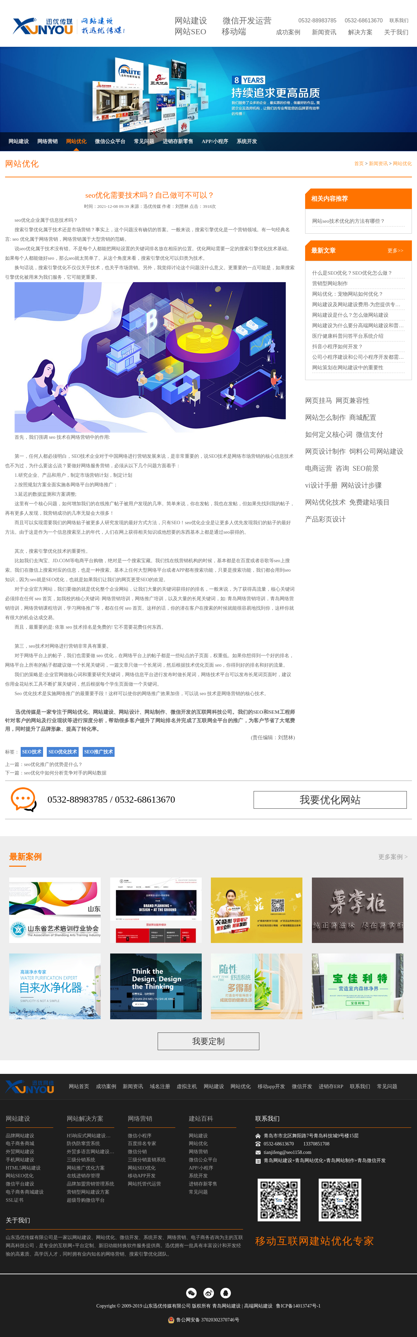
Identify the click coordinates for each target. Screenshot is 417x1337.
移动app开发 (271, 1086)
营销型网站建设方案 (88, 1192)
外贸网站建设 (20, 1151)
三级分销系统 (81, 1159)
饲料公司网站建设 (376, 451)
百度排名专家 (142, 1143)
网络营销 (47, 141)
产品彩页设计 (325, 519)
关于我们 (396, 32)
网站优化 (76, 141)
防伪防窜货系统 (83, 1143)
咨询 (342, 468)
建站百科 (201, 1118)
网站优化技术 (325, 502)
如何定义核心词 (329, 434)
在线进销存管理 (83, 1175)
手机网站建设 (20, 1159)
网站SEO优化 (20, 1175)
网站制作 (154, 712)
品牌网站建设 (20, 1135)
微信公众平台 (110, 141)
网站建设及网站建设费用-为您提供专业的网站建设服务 (358, 304)
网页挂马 (318, 400)
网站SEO (190, 31)
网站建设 (191, 20)
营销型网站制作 (330, 283)
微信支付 (369, 434)
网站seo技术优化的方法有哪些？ (348, 221)
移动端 (234, 31)
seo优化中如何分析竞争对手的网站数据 (65, 772)
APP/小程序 (215, 141)
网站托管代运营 (144, 1183)
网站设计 (129, 712)
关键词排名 (147, 248)
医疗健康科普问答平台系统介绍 (347, 336)
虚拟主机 (187, 1086)
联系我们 (399, 20)
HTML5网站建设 (23, 1168)
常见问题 (144, 141)
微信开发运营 (247, 20)
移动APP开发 (142, 1175)
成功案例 (288, 32)
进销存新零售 (178, 141)
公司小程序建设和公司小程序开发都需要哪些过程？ (358, 357)
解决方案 (360, 32)
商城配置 (362, 417)
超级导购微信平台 (86, 1200)
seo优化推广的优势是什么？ (53, 764)
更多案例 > (393, 856)
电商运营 (318, 468)
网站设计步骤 (361, 485)
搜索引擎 (24, 229)
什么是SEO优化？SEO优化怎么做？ (352, 273)
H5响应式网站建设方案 (90, 1135)
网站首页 (79, 1086)
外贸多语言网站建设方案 (90, 1151)
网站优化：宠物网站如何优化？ (347, 294)
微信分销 (137, 1151)
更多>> (395, 250)
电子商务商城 (20, 1143)
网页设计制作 (325, 451)
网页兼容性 (353, 400)
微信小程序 (140, 1135)
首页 (359, 163)
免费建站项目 (369, 502)
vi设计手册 (321, 485)
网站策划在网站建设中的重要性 (347, 367)
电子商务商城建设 (25, 1192)
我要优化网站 (330, 799)
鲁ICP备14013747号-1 (298, 1306)
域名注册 (160, 1086)
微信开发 (181, 712)
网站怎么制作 (325, 417)
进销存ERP (331, 1086)
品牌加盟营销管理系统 (90, 1183)
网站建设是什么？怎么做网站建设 (350, 315)
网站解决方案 (85, 1118)
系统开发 (247, 141)
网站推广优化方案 (86, 1168)
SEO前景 (366, 468)
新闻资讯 (324, 32)
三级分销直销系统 (147, 1159)
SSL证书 (14, 1200)
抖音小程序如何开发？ (337, 346)
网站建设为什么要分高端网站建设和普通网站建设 (358, 325)
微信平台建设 (20, 1183)
